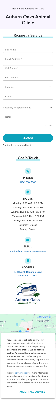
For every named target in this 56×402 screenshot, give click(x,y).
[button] (28, 107)
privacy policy (21, 373)
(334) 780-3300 (28, 182)
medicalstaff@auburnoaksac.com (28, 251)
